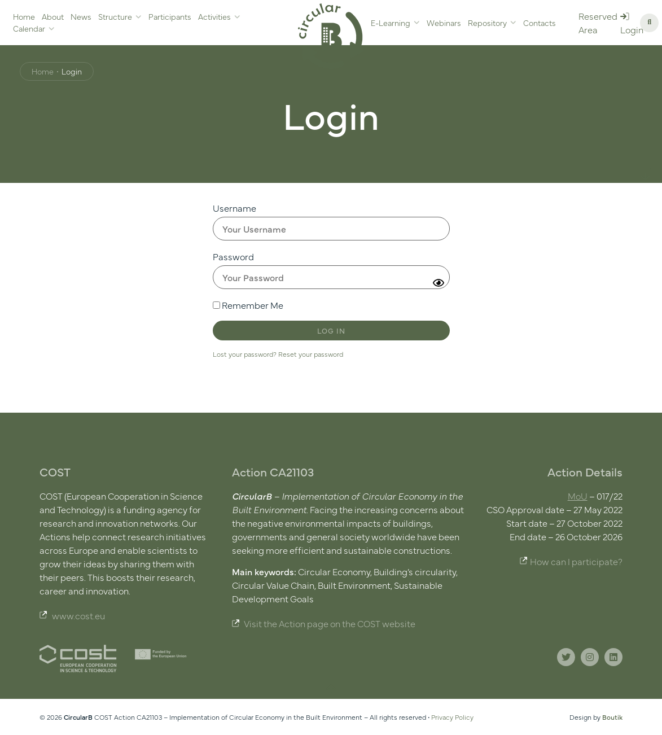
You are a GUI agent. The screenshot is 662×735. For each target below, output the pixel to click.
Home (43, 71)
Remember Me (248, 304)
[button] (649, 23)
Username (234, 207)
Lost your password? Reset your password (278, 353)
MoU (578, 495)
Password (233, 256)
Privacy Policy (452, 716)
